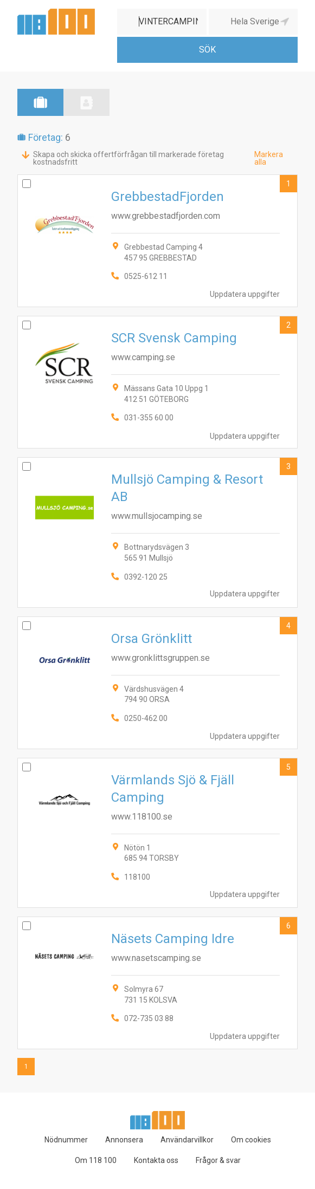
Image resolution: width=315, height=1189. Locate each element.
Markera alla (268, 158)
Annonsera (124, 1139)
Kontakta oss (156, 1160)
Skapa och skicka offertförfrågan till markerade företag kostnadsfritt (128, 158)
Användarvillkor (187, 1139)
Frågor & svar (218, 1160)
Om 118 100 (96, 1160)
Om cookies (251, 1139)
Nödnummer (66, 1139)
